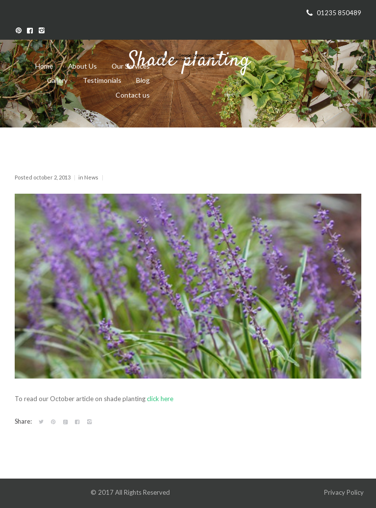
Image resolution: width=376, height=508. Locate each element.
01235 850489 (339, 13)
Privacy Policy (344, 492)
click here (160, 399)
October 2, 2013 (51, 177)
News (91, 177)
